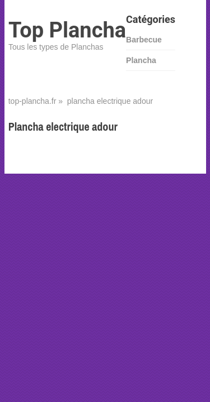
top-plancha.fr (32, 101)
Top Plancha (67, 30)
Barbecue (144, 39)
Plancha (141, 60)
